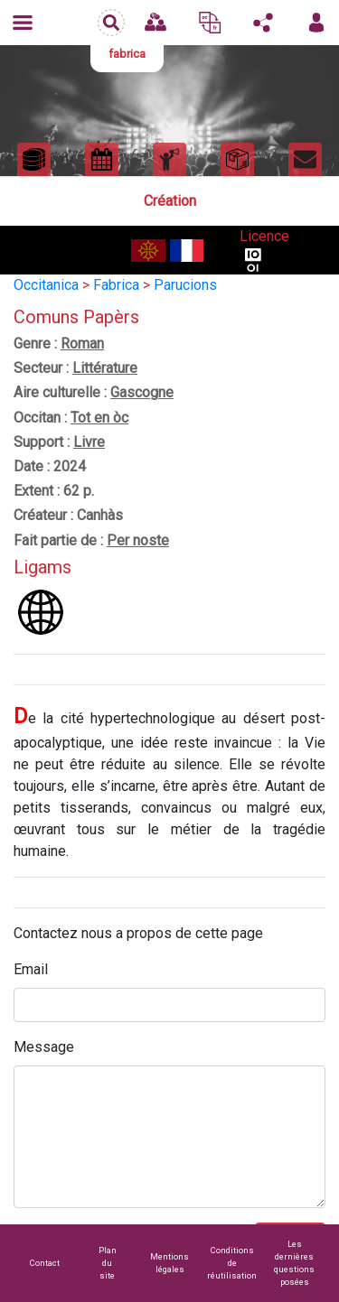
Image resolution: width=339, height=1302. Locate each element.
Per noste (138, 540)
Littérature (104, 368)
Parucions (185, 284)
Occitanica (46, 284)
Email (31, 969)
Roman (82, 343)
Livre (89, 442)
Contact (45, 1263)
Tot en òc (99, 417)
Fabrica (116, 284)
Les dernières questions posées (294, 1263)
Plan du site (108, 1262)
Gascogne (142, 392)
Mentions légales (169, 1262)
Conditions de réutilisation (232, 1262)
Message (44, 1047)
